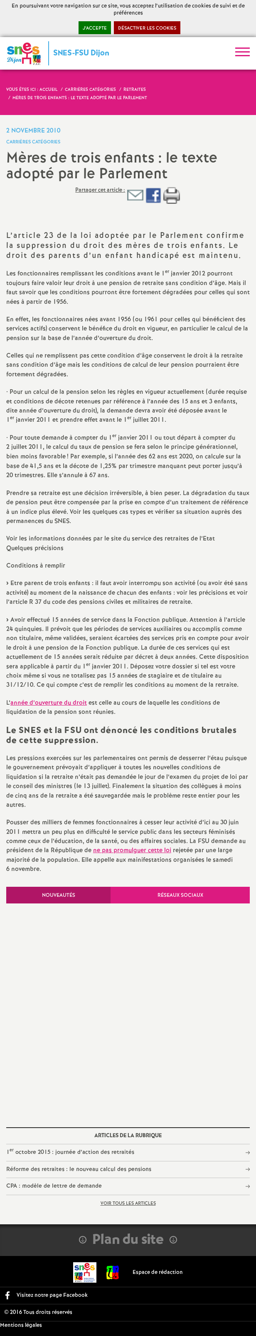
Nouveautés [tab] (58, 895)
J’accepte (95, 28)
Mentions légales (21, 1325)
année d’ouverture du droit (48, 703)
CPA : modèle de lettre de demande (54, 1186)
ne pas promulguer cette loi (132, 850)
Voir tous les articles (128, 1203)
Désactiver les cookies (147, 28)
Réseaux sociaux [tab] (180, 895)
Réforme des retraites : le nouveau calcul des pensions (78, 1169)
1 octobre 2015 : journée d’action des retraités (70, 1151)
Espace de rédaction (158, 1272)
